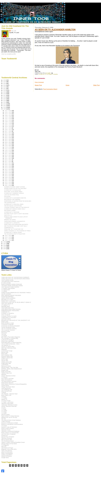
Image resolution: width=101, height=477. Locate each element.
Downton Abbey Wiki (7, 356)
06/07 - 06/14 (8, 156)
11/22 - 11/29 (8, 118)
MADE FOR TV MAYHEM (8, 301)
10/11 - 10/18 (8, 128)
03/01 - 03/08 (8, 179)
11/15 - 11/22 (8, 120)
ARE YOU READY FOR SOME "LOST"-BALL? (15, 226)
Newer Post (38, 85)
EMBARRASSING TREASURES (10, 310)
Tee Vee (3, 418)
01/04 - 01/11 (8, 240)
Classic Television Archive (8, 375)
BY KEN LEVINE (6, 283)
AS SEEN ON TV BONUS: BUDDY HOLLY (14, 209)
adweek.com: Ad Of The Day (9, 417)
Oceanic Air (4, 435)
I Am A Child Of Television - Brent (10, 344)
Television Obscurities (7, 403)
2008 (4, 242)
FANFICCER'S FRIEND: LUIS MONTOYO (14, 221)
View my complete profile (8, 54)
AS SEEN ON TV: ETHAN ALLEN (12, 190)
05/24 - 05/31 (8, 160)
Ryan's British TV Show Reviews (10, 416)
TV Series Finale (5, 400)
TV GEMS (4, 291)
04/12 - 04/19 (8, 169)
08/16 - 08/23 (8, 140)
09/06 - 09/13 (8, 136)
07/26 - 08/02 (8, 145)
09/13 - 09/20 (8, 134)
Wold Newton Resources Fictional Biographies (14, 384)
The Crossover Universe (8, 330)
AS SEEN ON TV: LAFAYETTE (12, 223)
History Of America (6, 456)
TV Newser (4, 377)
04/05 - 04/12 (8, 171)
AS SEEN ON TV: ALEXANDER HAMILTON (55, 29)
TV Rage (3, 409)
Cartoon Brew (5, 385)
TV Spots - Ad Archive (7, 402)
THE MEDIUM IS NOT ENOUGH (10, 281)
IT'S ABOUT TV (5, 305)
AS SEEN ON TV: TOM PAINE (11, 212)
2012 (4, 104)
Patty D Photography (7, 453)
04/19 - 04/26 (8, 167)
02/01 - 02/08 (8, 185)
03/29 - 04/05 (8, 172)
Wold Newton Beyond (7, 382)
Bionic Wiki (4, 353)
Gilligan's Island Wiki (7, 357)
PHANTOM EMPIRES (7, 296)
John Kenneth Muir (6, 391)
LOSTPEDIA (4, 364)
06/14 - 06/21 (8, 155)
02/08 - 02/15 (8, 183)
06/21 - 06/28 (8, 153)
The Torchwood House (7, 441)
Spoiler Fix (4, 399)
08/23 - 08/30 (8, 139)
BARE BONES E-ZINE (7, 323)
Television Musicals (6, 438)
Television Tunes (5, 430)
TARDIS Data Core (6, 373)
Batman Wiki (4, 352)
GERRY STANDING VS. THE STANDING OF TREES (17, 230)
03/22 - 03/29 (8, 174)
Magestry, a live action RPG (9, 449)
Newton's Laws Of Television (9, 427)
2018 (4, 93)
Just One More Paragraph (8, 434)
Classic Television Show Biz (9, 406)
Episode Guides (5, 331)
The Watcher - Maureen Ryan (9, 394)
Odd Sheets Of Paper (7, 448)
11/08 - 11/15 (8, 121)
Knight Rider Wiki (6, 363)
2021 (4, 88)
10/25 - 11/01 (8, 125)
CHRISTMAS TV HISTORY (8, 317)
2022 (4, 87)
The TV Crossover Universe (9, 328)
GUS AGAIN (7, 196)
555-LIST (3, 446)
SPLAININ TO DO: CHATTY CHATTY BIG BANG (16, 213)
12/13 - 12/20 (8, 113)
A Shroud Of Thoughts (7, 339)
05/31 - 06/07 (8, 158)
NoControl (4, 333)
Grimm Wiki (4, 359)
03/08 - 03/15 (8, 177)
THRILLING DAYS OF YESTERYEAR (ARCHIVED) (15, 278)
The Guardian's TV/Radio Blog (9, 338)
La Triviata (49, 74)
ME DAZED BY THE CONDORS (12, 199)
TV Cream (4, 425)
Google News (5, 457)
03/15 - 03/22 (8, 175)
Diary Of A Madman (6, 380)
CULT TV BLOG (5, 314)
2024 (4, 83)
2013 (4, 102)
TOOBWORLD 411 (9, 227)
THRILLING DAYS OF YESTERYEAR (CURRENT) (15, 277)
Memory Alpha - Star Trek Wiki (9, 367)
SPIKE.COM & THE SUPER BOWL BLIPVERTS (16, 224)
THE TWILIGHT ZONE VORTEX (10, 287)
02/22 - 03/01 (8, 180)
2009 (4, 109)
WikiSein (3, 374)
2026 (4, 80)
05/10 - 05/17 (8, 163)
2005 (4, 247)
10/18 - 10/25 (8, 126)
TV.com (3, 407)
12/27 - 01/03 (8, 110)
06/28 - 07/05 (8, 152)
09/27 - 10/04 (8, 131)
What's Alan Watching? (7, 341)
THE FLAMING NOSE (7, 280)
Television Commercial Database (10, 431)
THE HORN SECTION (7, 308)
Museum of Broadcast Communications (12, 424)
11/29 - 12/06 (8, 117)
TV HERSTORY (5, 290)
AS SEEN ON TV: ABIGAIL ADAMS (13, 232)
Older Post (96, 85)
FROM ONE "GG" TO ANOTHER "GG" (13, 229)
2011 (4, 105)
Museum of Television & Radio (9, 423)
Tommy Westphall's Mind (8, 327)
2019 (4, 92)
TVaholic (3, 392)
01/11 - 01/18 (8, 238)
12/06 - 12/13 (8, 115)
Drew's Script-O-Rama (7, 428)
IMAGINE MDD (5, 306)
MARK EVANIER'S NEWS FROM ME (11, 284)
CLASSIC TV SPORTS (7, 313)
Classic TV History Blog (7, 346)
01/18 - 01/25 (8, 237)
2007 (4, 243)
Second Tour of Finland (7, 436)
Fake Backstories (6, 388)
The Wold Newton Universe (8, 381)
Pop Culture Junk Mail (7, 378)
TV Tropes (4, 410)
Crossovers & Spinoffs (7, 324)
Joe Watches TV (5, 345)
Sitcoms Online (5, 414)
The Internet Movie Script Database (11, 420)
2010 (4, 107)
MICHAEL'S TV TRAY (7, 299)
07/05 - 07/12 (8, 150)
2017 (4, 95)
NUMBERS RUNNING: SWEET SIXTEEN (14, 187)
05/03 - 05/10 (8, 164)
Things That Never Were (8, 387)
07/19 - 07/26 (8, 147)
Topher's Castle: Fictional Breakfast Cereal (13, 442)
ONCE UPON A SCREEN (8, 298)
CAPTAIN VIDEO (6, 319)
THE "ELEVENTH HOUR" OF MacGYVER (14, 234)
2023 (4, 85)
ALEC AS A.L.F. (8, 215)
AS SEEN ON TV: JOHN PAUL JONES (13, 204)
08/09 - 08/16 (8, 142)
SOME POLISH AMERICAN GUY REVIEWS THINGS (16, 292)
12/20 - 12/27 (8, 112)
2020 (4, 90)
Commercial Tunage (6, 351)
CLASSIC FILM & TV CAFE (8, 316)
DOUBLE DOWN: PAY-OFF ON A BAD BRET (15, 188)
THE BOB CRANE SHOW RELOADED (12, 285)
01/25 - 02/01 (8, 235)
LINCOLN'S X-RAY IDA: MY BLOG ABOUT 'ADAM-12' (16, 302)
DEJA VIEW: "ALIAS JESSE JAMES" (13, 191)
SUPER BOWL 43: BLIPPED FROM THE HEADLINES (17, 201)
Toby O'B (13, 31)
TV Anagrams (5, 445)
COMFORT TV (5, 312)
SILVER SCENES (6, 294)
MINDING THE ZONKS (10, 219)
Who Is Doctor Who (6, 439)
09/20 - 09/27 (8, 133)
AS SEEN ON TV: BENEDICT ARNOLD (14, 193)
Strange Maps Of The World (9, 443)
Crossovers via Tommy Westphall (10, 326)
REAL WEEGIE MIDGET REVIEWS (11, 295)
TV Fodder (4, 398)
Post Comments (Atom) (50, 89)
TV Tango (4, 412)
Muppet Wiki (4, 370)
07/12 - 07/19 (8, 148)
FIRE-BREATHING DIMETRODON (10, 309)
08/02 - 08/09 (8, 144)
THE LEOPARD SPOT (9, 202)
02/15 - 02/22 (8, 182)
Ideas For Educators (6, 452)
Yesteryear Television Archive (9, 405)
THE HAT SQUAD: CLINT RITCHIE (13, 205)
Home (67, 85)
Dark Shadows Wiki (6, 355)
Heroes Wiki (4, 360)
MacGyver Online (6, 366)
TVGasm (3, 396)
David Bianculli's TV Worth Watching (11, 342)
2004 (4, 248)
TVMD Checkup (5, 421)
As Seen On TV (42, 74)
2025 (4, 81)
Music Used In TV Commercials (10, 432)
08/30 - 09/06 (8, 137)
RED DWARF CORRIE (10, 210)
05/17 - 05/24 (8, 161)
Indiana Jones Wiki (6, 362)
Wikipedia (4, 349)
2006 (4, 245)
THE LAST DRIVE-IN (7, 303)
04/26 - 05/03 (8, 166)
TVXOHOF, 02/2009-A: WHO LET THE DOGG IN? (16, 207)
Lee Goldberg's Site (6, 389)
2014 (4, 100)
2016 (4, 97)
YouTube (3, 334)
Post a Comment (39, 82)
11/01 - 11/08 (8, 123)
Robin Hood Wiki (6, 371)
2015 (4, 98)
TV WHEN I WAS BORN (8, 288)
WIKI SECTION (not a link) (8, 348)
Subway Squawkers (6, 455)
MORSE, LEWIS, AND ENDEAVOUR (11, 369)
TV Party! (4, 413)
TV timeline (55, 74)
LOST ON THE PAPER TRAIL (11, 194)
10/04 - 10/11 (8, 129)
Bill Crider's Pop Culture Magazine (10, 337)
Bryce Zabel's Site (6, 395)
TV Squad (4, 335)
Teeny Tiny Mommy (6, 450)
